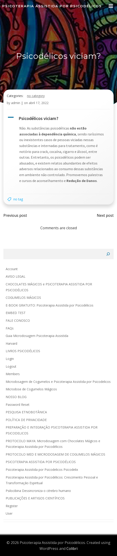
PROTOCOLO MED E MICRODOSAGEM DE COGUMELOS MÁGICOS (55, 454)
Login (10, 359)
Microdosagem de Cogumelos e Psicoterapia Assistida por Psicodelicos (58, 381)
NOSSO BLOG (16, 397)
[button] (58, 118)
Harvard (11, 343)
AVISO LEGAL (15, 276)
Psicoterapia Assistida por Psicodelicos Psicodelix (42, 469)
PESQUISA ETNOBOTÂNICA (26, 412)
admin (15, 103)
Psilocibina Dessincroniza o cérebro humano (38, 491)
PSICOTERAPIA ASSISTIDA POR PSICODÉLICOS (41, 462)
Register (12, 506)
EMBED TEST (16, 313)
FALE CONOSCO (18, 320)
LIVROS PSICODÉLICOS (23, 351)
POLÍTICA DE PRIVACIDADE (26, 420)
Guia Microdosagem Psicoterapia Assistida (37, 336)
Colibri (72, 548)
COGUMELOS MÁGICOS (23, 297)
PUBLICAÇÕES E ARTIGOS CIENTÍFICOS (35, 498)
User (9, 513)
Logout (11, 366)
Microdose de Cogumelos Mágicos (31, 389)
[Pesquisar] (108, 254)
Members (13, 374)
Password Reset (17, 404)
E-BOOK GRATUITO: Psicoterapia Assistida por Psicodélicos (49, 305)
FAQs (10, 328)
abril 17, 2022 (39, 103)
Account (12, 269)
